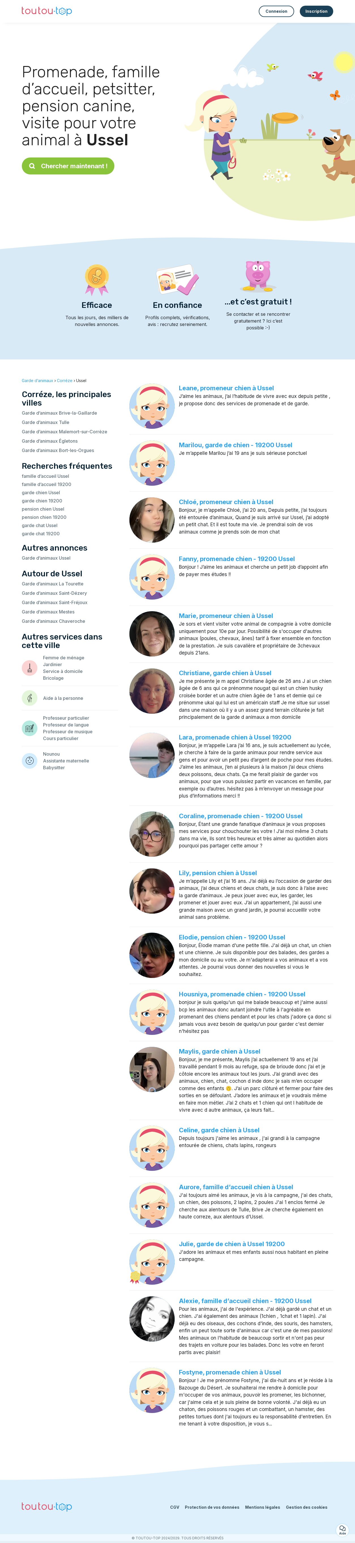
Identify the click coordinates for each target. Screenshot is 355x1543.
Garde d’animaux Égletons (50, 441)
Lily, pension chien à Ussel (218, 873)
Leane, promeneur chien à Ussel (226, 388)
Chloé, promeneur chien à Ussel (226, 502)
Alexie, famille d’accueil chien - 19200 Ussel (245, 1301)
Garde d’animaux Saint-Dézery (54, 593)
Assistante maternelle (66, 761)
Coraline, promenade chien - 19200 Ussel (241, 816)
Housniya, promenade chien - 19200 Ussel (242, 994)
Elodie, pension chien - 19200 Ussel (232, 937)
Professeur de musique (68, 731)
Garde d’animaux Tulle (45, 422)
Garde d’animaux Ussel (46, 558)
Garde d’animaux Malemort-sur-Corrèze (64, 431)
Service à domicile (63, 671)
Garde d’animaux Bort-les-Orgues (58, 450)
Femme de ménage (63, 657)
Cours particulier (60, 738)
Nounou (51, 754)
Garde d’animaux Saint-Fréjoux (54, 602)
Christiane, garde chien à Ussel (225, 673)
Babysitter (54, 767)
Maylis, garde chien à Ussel (219, 1051)
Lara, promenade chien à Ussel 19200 (235, 737)
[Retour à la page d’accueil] (47, 11)
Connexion (276, 11)
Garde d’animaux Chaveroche (53, 621)
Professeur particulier (66, 718)
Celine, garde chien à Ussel (219, 1130)
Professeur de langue (66, 725)
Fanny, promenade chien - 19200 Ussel (237, 558)
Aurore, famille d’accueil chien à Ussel (236, 1187)
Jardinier (52, 664)
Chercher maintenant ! (68, 166)
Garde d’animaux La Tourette (53, 584)
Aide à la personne (63, 698)
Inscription (316, 11)
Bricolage (53, 678)
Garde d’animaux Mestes (48, 612)
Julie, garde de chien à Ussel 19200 (232, 1244)
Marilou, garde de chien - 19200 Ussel (235, 445)
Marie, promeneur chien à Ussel (226, 615)
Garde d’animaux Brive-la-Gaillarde (59, 413)
